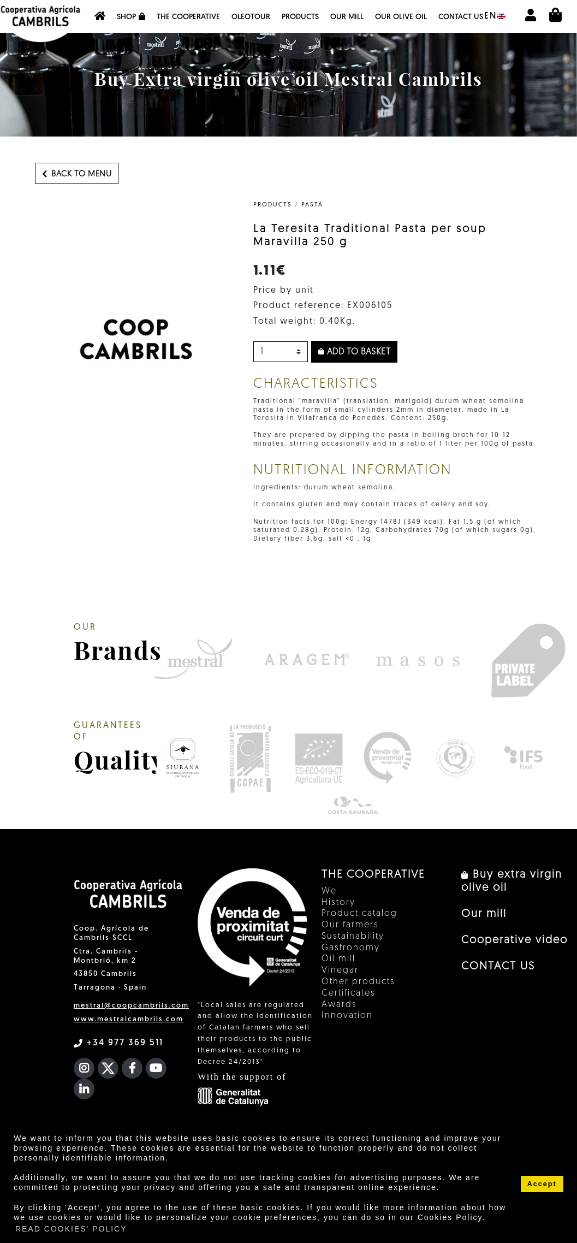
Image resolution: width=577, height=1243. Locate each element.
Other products (358, 982)
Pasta (312, 205)
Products (300, 17)
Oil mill (338, 959)
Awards (339, 1005)
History (338, 902)
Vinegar (340, 970)
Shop (131, 17)
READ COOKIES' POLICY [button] (71, 1228)
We (329, 891)
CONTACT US (460, 17)
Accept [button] (542, 1184)
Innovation (347, 1015)
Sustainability (353, 936)
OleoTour (250, 17)
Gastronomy (351, 948)
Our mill (347, 17)
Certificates (349, 993)
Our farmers (350, 925)
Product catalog (359, 913)
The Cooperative (188, 17)
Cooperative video (514, 940)
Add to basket (354, 352)
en (494, 16)
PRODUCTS (272, 205)
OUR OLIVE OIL (401, 17)
